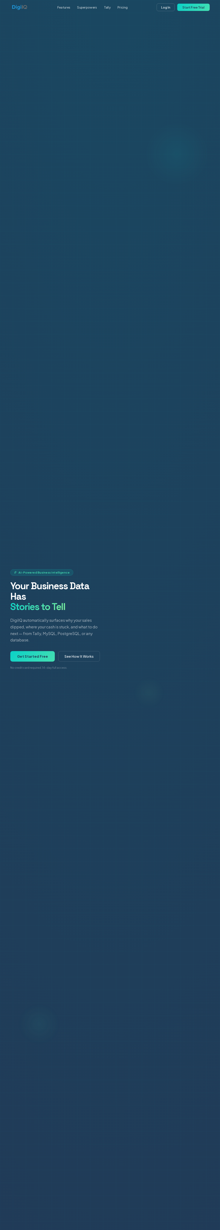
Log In (165, 7)
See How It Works (79, 656)
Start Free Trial (193, 7)
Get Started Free (32, 656)
